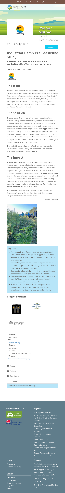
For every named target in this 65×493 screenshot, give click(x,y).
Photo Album (12, 381)
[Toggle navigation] (53, 7)
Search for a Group (14, 483)
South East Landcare (41, 439)
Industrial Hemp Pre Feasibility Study (21, 386)
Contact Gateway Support (43, 478)
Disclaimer (37, 481)
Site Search (21, 2)
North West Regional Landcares (45, 415)
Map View (10, 486)
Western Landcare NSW (42, 456)
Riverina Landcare (40, 445)
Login (55, 2)
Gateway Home (42, 2)
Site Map (10, 489)
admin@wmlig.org (14, 343)
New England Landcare (42, 412)
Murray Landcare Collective (44, 442)
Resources (11, 464)
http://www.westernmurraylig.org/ (19, 359)
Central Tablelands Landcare (44, 453)
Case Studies (30, 2)
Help (50, 2)
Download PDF (51, 47)
